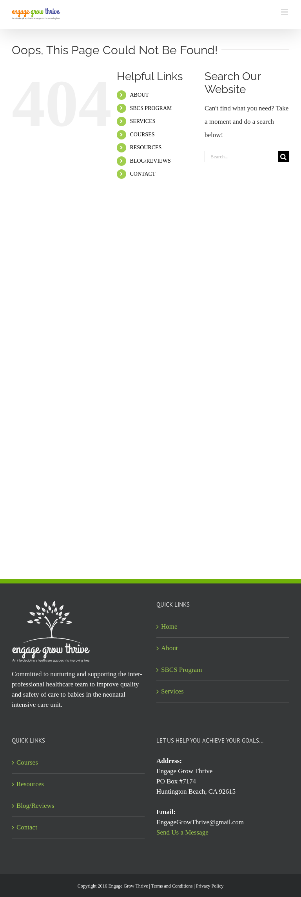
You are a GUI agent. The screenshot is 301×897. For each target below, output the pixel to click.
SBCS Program (181, 669)
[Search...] (241, 156)
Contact (26, 827)
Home (169, 626)
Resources (30, 784)
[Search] (283, 156)
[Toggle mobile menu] (285, 12)
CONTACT (142, 174)
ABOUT (139, 95)
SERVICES (142, 121)
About (169, 648)
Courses (27, 762)
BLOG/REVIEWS (150, 161)
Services (172, 691)
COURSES (142, 135)
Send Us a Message (182, 832)
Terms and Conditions (172, 886)
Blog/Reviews (35, 805)
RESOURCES (145, 147)
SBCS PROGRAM (151, 108)
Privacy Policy (209, 886)
